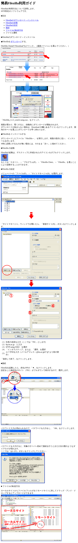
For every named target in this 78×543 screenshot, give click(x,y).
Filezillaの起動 (12, 23)
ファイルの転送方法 (14, 30)
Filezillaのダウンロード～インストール (22, 20)
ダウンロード (16, 42)
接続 (8, 28)
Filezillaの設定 (12, 25)
